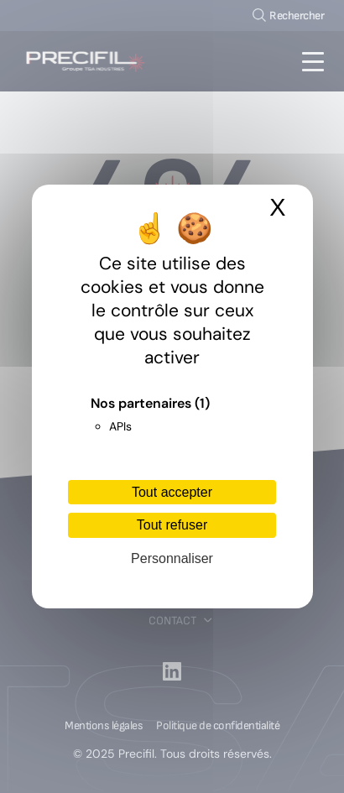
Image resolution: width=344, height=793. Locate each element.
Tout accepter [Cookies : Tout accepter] (172, 492)
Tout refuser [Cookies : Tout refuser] (172, 525)
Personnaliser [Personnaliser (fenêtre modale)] (172, 558)
